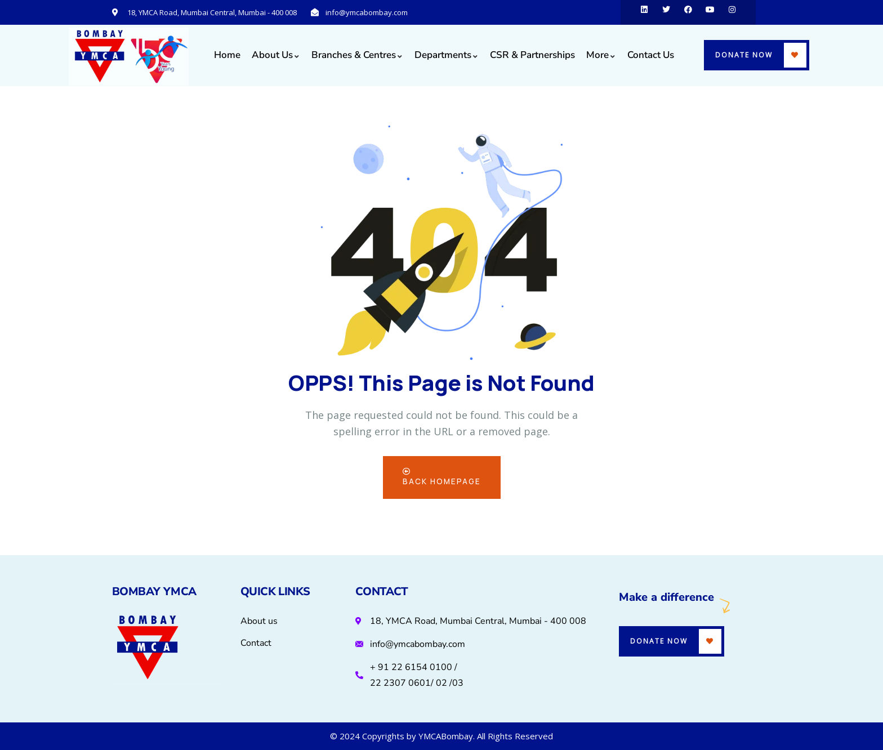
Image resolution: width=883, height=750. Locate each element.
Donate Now (744, 55)
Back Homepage (441, 477)
